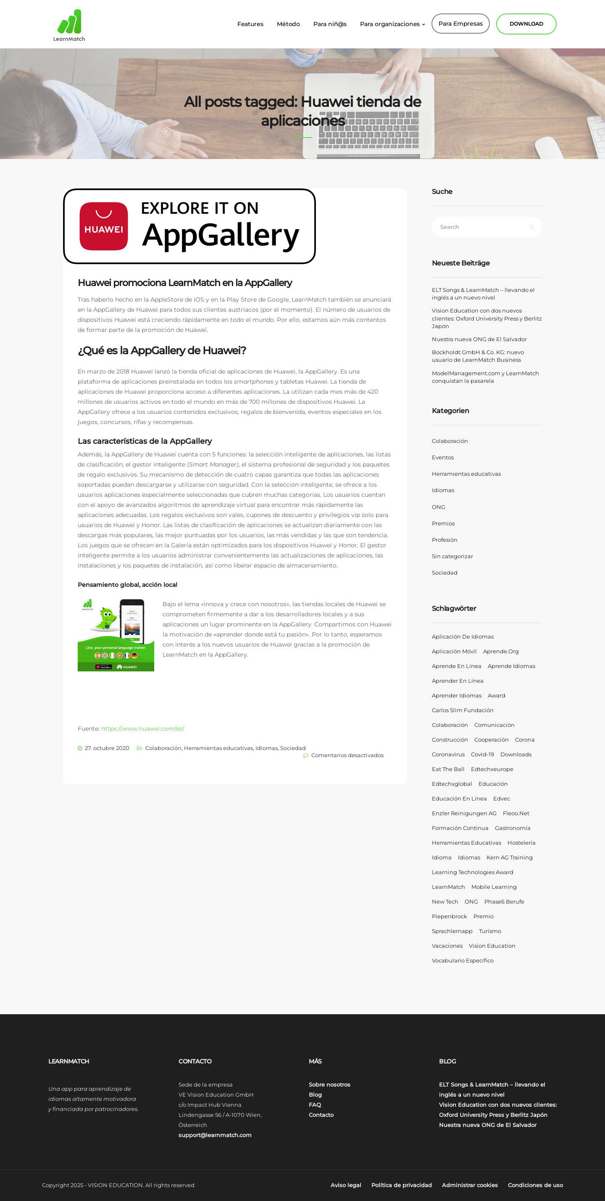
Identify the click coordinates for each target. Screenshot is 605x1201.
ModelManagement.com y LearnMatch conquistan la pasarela (485, 377)
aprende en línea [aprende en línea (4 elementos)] (456, 666)
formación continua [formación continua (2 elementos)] (460, 828)
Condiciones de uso (535, 1185)
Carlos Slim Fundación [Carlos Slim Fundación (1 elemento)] (463, 710)
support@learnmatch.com (215, 1135)
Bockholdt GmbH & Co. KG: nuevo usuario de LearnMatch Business (478, 356)
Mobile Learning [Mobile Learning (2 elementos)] (494, 886)
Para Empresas (461, 20)
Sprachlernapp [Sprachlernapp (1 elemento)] (452, 931)
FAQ (315, 1104)
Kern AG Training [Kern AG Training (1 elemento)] (510, 857)
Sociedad (293, 748)
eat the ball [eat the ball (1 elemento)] (448, 769)
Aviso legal (346, 1185)
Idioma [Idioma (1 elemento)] (442, 857)
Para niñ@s (330, 21)
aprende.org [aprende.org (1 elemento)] (501, 651)
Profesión (445, 539)
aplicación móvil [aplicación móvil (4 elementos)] (454, 651)
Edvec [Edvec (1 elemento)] (501, 798)
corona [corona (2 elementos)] (525, 739)
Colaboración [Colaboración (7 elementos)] (450, 724)
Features (250, 21)
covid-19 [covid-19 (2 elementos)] (482, 754)
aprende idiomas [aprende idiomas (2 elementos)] (511, 666)
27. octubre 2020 (107, 748)
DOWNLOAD (526, 21)
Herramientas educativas (218, 748)
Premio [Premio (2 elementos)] (483, 916)
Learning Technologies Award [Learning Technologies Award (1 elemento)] (472, 872)
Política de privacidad (401, 1185)
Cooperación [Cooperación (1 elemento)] (491, 739)
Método (288, 21)
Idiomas (266, 748)
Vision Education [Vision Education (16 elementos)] (492, 945)
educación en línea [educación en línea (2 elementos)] (459, 798)
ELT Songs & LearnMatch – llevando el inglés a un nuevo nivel (483, 293)
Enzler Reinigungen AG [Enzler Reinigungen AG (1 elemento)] (464, 813)
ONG (438, 507)
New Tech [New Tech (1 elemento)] (445, 901)
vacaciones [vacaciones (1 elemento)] (447, 945)
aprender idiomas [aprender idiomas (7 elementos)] (456, 695)
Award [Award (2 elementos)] (496, 695)
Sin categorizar (452, 556)
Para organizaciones (390, 21)
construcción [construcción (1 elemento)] (450, 739)
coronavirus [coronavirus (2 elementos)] (448, 754)
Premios (443, 523)
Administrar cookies (470, 1185)
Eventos (443, 457)
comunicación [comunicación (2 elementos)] (494, 724)
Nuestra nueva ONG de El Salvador (479, 339)
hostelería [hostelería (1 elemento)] (522, 842)
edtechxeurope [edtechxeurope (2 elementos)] (492, 769)
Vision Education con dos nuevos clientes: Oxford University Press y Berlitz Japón (487, 318)
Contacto (321, 1114)
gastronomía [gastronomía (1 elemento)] (513, 828)
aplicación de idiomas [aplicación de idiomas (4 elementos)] (463, 636)
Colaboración (163, 748)
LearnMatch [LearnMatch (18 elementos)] (448, 886)
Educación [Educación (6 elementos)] (493, 783)
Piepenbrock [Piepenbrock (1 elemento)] (449, 916)
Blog (315, 1094)
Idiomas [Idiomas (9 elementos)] (469, 857)
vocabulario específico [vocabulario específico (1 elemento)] (463, 960)
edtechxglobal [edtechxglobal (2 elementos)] (452, 783)
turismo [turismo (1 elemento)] (490, 931)
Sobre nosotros (329, 1084)
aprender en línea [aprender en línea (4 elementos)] (458, 680)
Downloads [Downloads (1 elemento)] (515, 754)
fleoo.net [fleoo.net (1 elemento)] (516, 813)
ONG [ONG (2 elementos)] (471, 901)
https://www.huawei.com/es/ (142, 728)
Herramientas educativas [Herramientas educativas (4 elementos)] (466, 842)
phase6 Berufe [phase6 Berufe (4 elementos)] (504, 901)
